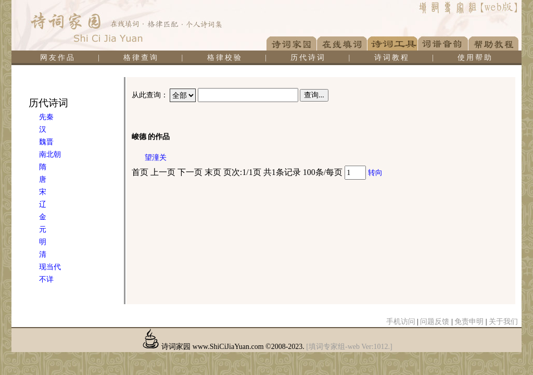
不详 (46, 279)
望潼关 (156, 157)
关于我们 (503, 322)
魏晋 (46, 142)
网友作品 (57, 57)
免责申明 (469, 322)
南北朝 (50, 154)
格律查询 (141, 57)
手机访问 (400, 322)
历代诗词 (308, 57)
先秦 (46, 117)
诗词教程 (392, 57)
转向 (375, 173)
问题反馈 (434, 322)
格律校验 (225, 57)
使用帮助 (475, 57)
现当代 (50, 267)
